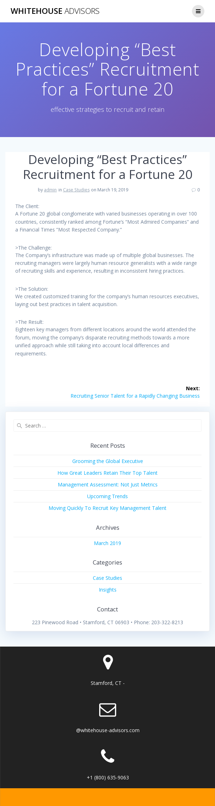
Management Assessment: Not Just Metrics (108, 484)
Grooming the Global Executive (107, 461)
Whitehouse (55, 11)
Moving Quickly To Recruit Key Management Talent (107, 508)
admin (50, 190)
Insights (108, 589)
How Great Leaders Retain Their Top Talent (107, 472)
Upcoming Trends (107, 496)
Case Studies (76, 190)
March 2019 (107, 543)
